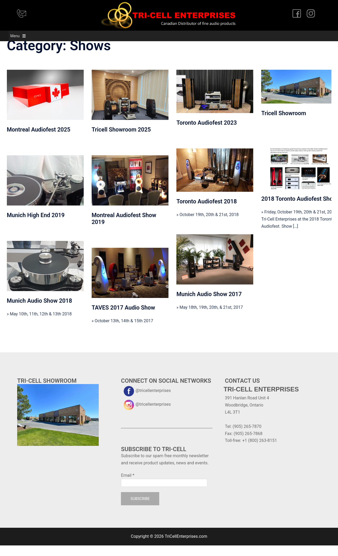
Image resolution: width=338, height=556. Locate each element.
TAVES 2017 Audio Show (123, 318)
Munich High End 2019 (36, 225)
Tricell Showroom (283, 123)
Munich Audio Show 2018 (39, 311)
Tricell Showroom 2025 (121, 140)
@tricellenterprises (146, 401)
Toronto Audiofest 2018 (206, 212)
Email (127, 485)
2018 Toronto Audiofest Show (299, 209)
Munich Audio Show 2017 (209, 304)
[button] (6, 36)
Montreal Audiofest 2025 (39, 140)
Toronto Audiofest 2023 (206, 133)
